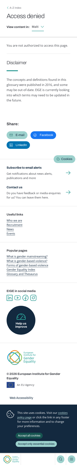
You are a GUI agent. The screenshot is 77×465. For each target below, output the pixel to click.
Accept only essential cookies (36, 443)
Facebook (25, 298)
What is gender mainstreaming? (27, 256)
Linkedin (10, 298)
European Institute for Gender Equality (11, 459)
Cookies (66, 159)
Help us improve (21, 325)
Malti (35, 26)
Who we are (14, 220)
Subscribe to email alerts (24, 167)
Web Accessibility (21, 397)
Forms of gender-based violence (27, 265)
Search (60, 459)
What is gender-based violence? (27, 261)
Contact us (14, 187)
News (10, 229)
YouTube (17, 298)
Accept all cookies (29, 435)
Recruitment (14, 225)
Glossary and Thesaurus (22, 274)
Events (11, 233)
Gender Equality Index (21, 269)
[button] (17, 135)
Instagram (33, 298)
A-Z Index (15, 7)
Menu (71, 459)
